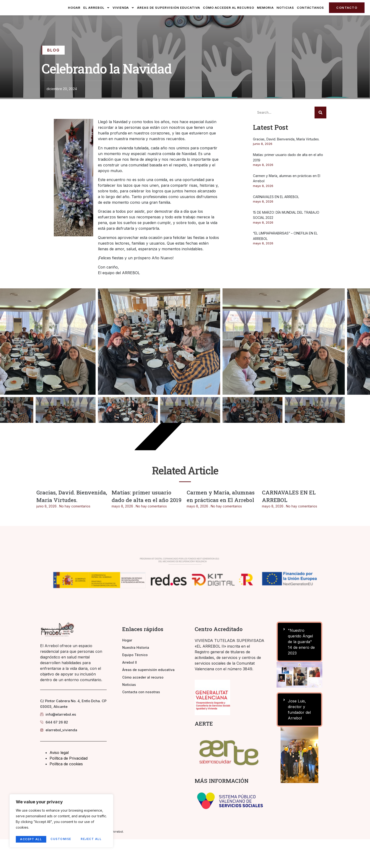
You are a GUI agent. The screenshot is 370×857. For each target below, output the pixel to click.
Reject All (61, 839)
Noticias (285, 16)
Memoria (265, 16)
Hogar (74, 16)
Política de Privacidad (69, 776)
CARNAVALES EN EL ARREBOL (276, 214)
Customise (30, 839)
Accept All (92, 839)
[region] (61, 822)
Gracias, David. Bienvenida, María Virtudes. (286, 157)
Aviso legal (59, 770)
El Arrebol (96, 17)
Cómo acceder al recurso (228, 16)
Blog (53, 67)
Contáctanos (310, 16)
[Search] (320, 130)
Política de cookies (66, 781)
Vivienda (123, 17)
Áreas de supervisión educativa (168, 16)
